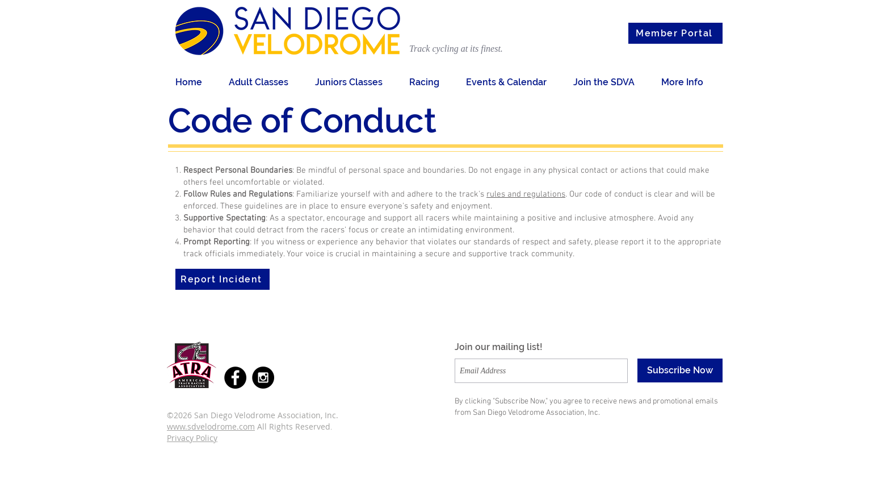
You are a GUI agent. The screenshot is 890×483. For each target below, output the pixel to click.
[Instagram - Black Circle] (263, 378)
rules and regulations (525, 194)
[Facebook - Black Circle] (235, 378)
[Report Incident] (222, 279)
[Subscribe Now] (680, 370)
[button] (263, 82)
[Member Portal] (675, 33)
